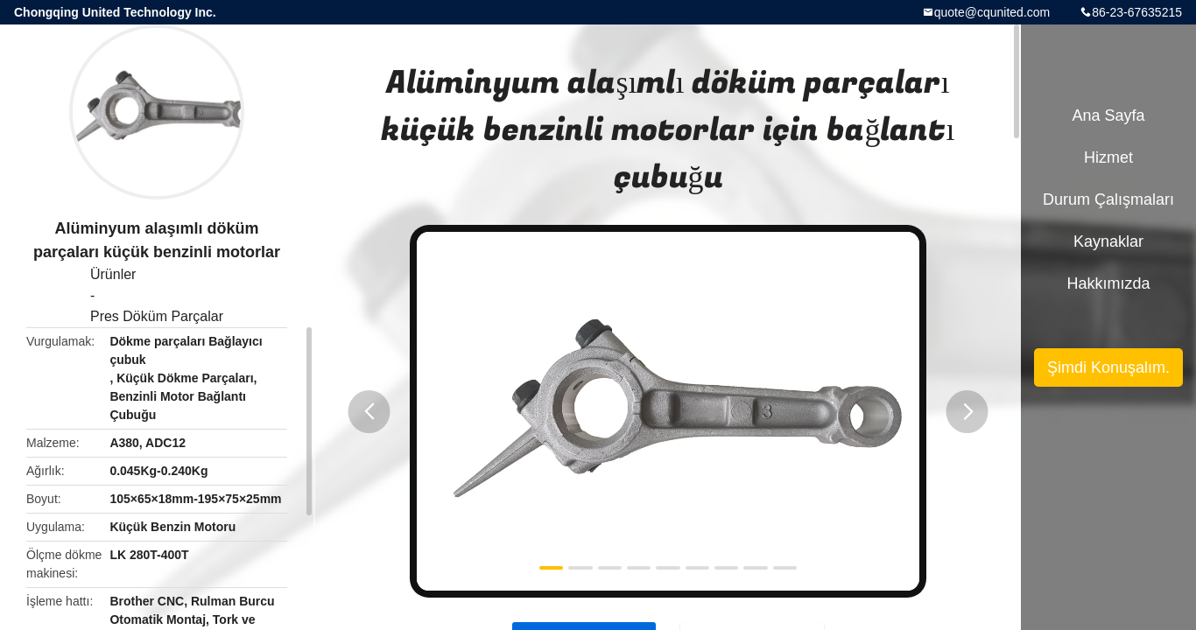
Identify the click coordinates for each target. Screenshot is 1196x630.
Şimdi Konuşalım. (1108, 367)
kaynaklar (1108, 241)
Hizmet (1108, 157)
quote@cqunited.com (992, 12)
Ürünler (113, 274)
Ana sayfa (1108, 115)
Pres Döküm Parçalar (156, 316)
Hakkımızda (1108, 283)
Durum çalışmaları (1108, 199)
